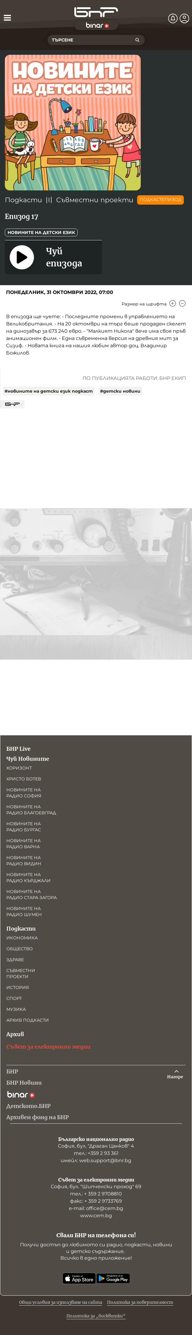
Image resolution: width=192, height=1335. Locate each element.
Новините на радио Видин (23, 860)
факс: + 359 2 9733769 (96, 1201)
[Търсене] (137, 40)
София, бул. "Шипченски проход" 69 (96, 1186)
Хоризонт (19, 768)
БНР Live (18, 748)
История (17, 987)
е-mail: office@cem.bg (96, 1208)
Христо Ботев (23, 779)
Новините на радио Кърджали (28, 877)
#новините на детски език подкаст (49, 391)
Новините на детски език (41, 232)
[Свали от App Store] (79, 1278)
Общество (19, 948)
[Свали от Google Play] (113, 1278)
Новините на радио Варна (23, 843)
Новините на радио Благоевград (31, 810)
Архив (15, 1034)
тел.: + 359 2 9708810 (96, 1194)
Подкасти (23, 200)
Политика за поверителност (140, 1302)
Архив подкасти (27, 1020)
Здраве (15, 959)
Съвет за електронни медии (48, 1046)
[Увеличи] (172, 303)
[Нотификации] (173, 18)
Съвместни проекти (94, 200)
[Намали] (182, 303)
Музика (16, 1009)
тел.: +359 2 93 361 (96, 1153)
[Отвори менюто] (7, 17)
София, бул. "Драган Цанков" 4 (96, 1146)
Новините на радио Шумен (24, 911)
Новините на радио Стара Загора (31, 894)
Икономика (22, 938)
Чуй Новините (27, 758)
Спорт (14, 998)
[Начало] (96, 12)
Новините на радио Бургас (23, 826)
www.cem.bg (96, 1215)
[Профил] (184, 18)
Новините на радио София (23, 793)
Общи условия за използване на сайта (60, 1302)
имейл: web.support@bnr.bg (96, 1160)
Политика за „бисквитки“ (96, 1316)
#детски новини (120, 391)
